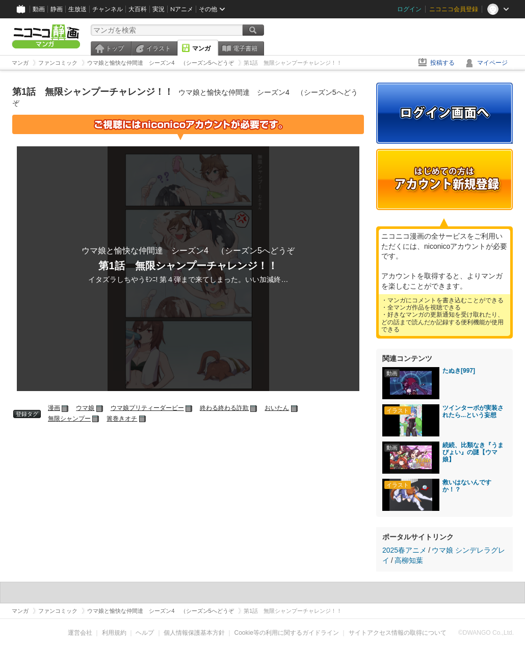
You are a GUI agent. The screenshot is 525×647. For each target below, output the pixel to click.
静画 (56, 9)
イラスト (158, 48)
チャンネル (107, 9)
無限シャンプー (69, 418)
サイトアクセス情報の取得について (398, 632)
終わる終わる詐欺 (224, 407)
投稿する (442, 62)
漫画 (54, 407)
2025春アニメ (404, 550)
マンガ (201, 48)
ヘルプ (145, 632)
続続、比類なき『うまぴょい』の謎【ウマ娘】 (473, 452)
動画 (39, 9)
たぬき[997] (458, 370)
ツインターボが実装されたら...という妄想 (473, 411)
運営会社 (80, 632)
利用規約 (114, 632)
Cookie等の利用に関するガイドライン (286, 632)
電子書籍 (245, 48)
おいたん (277, 407)
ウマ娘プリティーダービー (147, 407)
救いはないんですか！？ (466, 486)
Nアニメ (181, 9)
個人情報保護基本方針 (194, 632)
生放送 (77, 9)
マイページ (492, 62)
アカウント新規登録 (444, 179)
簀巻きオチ (122, 418)
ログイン (409, 9)
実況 (158, 9)
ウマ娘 (85, 407)
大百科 (137, 9)
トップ (115, 48)
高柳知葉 (409, 560)
